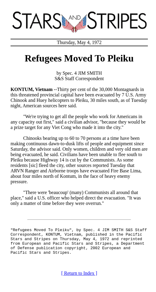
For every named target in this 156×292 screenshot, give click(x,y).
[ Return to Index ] (79, 278)
